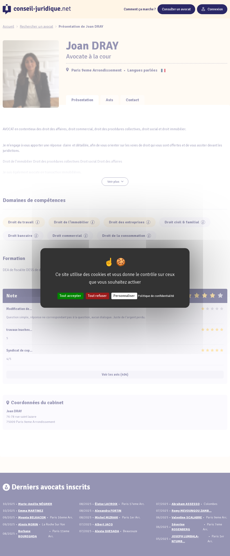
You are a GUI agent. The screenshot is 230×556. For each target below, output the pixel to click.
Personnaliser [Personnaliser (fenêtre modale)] (124, 296)
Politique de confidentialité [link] (156, 296)
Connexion (212, 9)
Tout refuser (97, 296)
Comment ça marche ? (140, 9)
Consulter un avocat (176, 9)
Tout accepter (70, 296)
